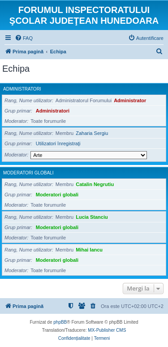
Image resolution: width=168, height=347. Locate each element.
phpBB (60, 322)
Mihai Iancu (89, 249)
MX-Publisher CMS (107, 330)
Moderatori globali (28, 172)
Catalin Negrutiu (95, 184)
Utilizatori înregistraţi (58, 143)
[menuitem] (24, 38)
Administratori (22, 89)
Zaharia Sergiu (92, 133)
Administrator (130, 100)
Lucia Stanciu (92, 217)
